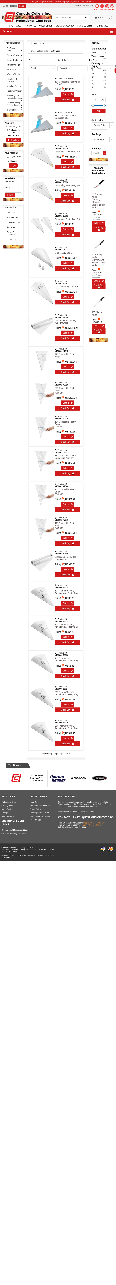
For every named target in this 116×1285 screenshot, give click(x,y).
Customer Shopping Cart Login (13, 834)
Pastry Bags (14, 65)
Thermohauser (98, 56)
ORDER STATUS (45, 26)
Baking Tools (12, 60)
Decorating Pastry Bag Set (67, 152)
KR (98, 77)
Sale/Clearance (7, 816)
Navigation (8, 31)
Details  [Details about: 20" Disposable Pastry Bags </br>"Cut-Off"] (68, 403)
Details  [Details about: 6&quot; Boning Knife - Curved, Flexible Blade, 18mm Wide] (99, 223)
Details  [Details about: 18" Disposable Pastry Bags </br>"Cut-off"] (68, 437)
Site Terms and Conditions (40, 806)
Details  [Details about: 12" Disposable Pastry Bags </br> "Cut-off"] (68, 538)
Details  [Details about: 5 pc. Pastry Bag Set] (68, 263)
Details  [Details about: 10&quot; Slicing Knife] (99, 326)
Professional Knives (12, 49)
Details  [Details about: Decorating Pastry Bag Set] (68, 162)
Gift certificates (13, 222)
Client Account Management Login (15, 830)
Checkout (13, 140)
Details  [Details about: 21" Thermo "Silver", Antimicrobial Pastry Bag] (68, 704)
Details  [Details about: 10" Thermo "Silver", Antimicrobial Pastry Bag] (68, 603)
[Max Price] (102, 99)
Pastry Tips (13, 69)
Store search (12, 217)
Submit (10, 195)
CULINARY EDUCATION (65, 26)
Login (21, 6)
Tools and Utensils (12, 80)
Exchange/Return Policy (39, 813)
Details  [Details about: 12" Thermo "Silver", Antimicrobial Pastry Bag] (68, 637)
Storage (4, 813)
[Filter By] (96, 153)
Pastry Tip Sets (15, 74)
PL (98, 80)
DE (98, 73)
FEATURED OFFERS (85, 26)
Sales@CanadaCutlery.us (93, 825)
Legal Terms (34, 802)
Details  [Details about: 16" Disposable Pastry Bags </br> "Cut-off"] (68, 504)
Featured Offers (14, 91)
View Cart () (103, 17)
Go (98, 111)
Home (32, 51)
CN (98, 70)
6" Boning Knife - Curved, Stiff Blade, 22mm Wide (98, 260)
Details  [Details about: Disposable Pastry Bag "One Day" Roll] (68, 333)
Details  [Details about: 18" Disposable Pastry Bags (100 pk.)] (68, 128)
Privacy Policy (35, 809)
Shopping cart (15, 126)
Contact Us (11, 239)
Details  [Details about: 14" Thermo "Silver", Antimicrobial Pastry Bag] (68, 671)
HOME (10, 26)
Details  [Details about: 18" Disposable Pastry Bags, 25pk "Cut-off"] (68, 468)
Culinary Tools (13, 55)
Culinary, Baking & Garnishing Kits (14, 103)
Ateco (98, 53)
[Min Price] (95, 99)
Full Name (9, 181)
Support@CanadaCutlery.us (94, 823)
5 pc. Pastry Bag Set (64, 253)
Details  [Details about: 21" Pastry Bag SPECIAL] (68, 297)
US (98, 84)
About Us (11, 212)
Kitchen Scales (14, 86)
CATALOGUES (102, 26)
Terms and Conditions (27, 855)
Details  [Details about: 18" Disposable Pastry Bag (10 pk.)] (68, 94)
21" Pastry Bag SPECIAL (66, 287)
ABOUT (19, 26)
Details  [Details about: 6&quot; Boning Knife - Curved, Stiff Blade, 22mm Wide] (99, 281)
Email (7, 188)
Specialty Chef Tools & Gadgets (14, 96)
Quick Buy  (67, 100)
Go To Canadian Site (103, 9)
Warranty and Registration (40, 816)
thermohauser (13, 110)
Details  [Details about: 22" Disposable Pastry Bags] (68, 367)
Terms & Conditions (11, 233)
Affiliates (11, 227)
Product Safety (35, 820)
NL (98, 87)
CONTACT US (30, 26)
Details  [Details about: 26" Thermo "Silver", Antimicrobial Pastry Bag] (68, 738)
